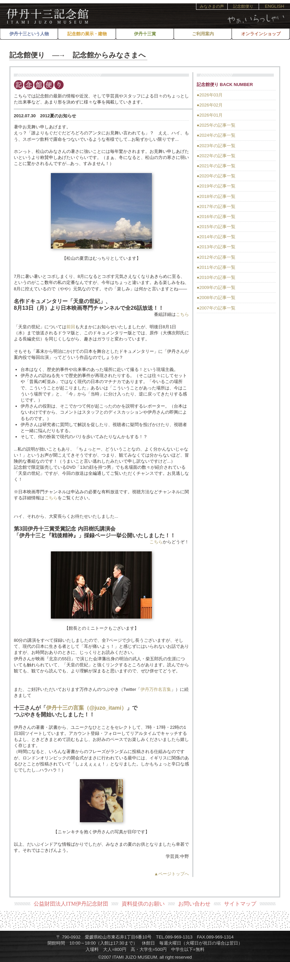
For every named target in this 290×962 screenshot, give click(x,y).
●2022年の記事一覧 (216, 155)
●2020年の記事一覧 (216, 175)
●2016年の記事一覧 (216, 216)
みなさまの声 (212, 6)
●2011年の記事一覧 (216, 267)
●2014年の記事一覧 (216, 236)
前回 (70, 326)
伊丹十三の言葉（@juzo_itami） (86, 708)
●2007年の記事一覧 (216, 307)
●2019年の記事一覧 (216, 186)
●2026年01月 (210, 115)
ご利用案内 (203, 33)
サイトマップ (240, 904)
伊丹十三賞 (145, 33)
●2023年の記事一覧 (216, 145)
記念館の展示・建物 (87, 33)
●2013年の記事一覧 (216, 246)
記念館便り (243, 6)
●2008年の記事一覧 (216, 297)
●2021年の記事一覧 (216, 165)
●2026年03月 (210, 94)
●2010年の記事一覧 (216, 277)
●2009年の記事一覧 (216, 287)
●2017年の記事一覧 (216, 206)
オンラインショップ (261, 33)
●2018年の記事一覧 (216, 196)
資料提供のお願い (143, 904)
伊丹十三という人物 (29, 33)
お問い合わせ (194, 904)
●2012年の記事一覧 (216, 257)
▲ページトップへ (171, 873)
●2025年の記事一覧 (216, 125)
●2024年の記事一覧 (216, 135)
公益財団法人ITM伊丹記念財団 (71, 904)
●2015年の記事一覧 (216, 226)
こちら (182, 314)
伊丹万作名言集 (155, 689)
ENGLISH (274, 6)
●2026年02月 (210, 105)
